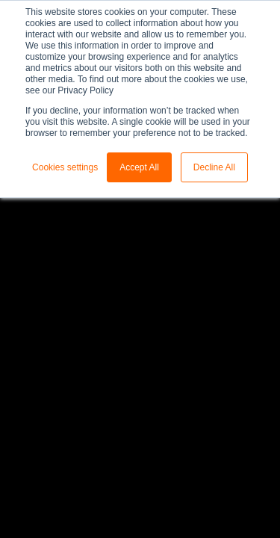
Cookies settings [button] (65, 167)
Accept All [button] (139, 167)
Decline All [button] (214, 167)
